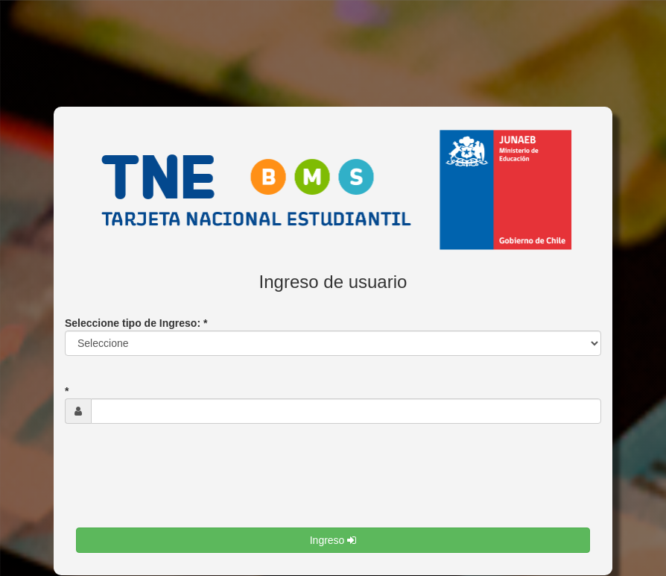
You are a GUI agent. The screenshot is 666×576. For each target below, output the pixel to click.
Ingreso (333, 540)
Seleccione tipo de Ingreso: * (136, 323)
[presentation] (189, 487)
